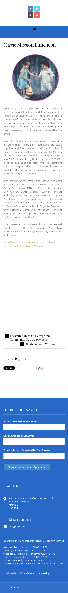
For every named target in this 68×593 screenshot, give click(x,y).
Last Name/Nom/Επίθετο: (18, 436)
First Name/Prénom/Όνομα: (20, 421)
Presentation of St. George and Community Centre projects (30, 337)
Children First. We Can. (40, 344)
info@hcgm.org (17, 526)
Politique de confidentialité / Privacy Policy (26, 573)
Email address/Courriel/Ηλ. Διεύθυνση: (27, 450)
